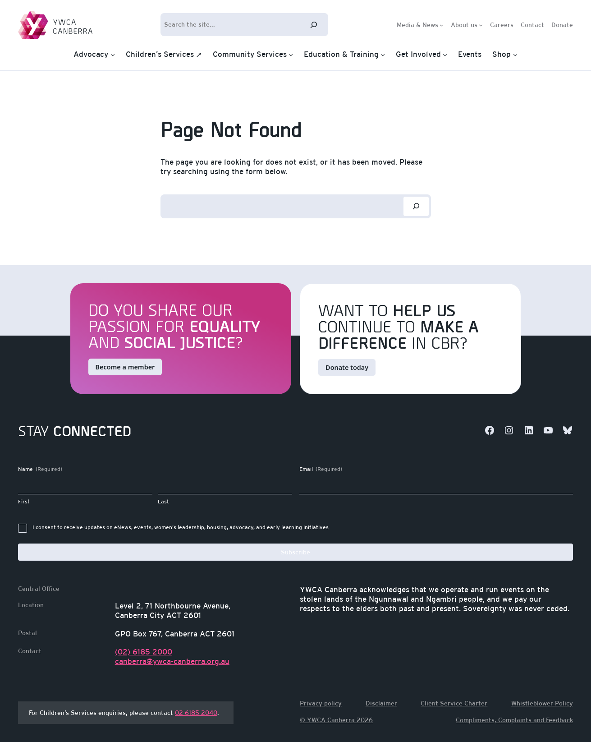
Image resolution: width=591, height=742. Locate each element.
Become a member (125, 367)
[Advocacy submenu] (112, 54)
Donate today (346, 367)
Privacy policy (321, 703)
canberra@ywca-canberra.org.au (172, 661)
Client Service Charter (454, 703)
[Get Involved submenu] (445, 54)
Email (320, 469)
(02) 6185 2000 (143, 651)
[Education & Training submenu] (382, 54)
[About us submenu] (481, 25)
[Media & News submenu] (442, 25)
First (24, 501)
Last (163, 501)
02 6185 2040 (196, 712)
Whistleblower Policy (542, 703)
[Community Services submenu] (291, 54)
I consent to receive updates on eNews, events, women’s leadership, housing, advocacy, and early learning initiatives (180, 527)
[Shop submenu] (515, 54)
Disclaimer (381, 703)
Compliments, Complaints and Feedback (514, 720)
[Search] (313, 24)
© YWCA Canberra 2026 (336, 720)
